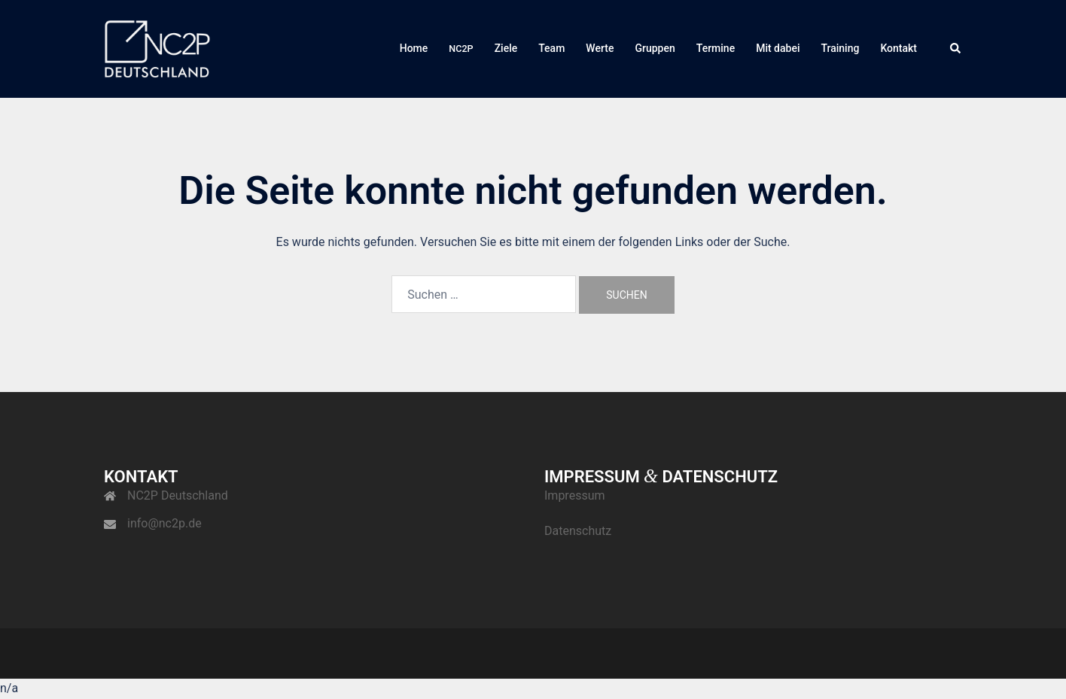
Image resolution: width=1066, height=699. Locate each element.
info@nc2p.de (164, 523)
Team (551, 48)
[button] (956, 49)
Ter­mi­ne (715, 48)
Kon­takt (898, 48)
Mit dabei (778, 48)
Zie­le (506, 48)
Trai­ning (840, 48)
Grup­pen (655, 48)
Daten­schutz (577, 531)
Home (414, 48)
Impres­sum (574, 495)
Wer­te (600, 48)
